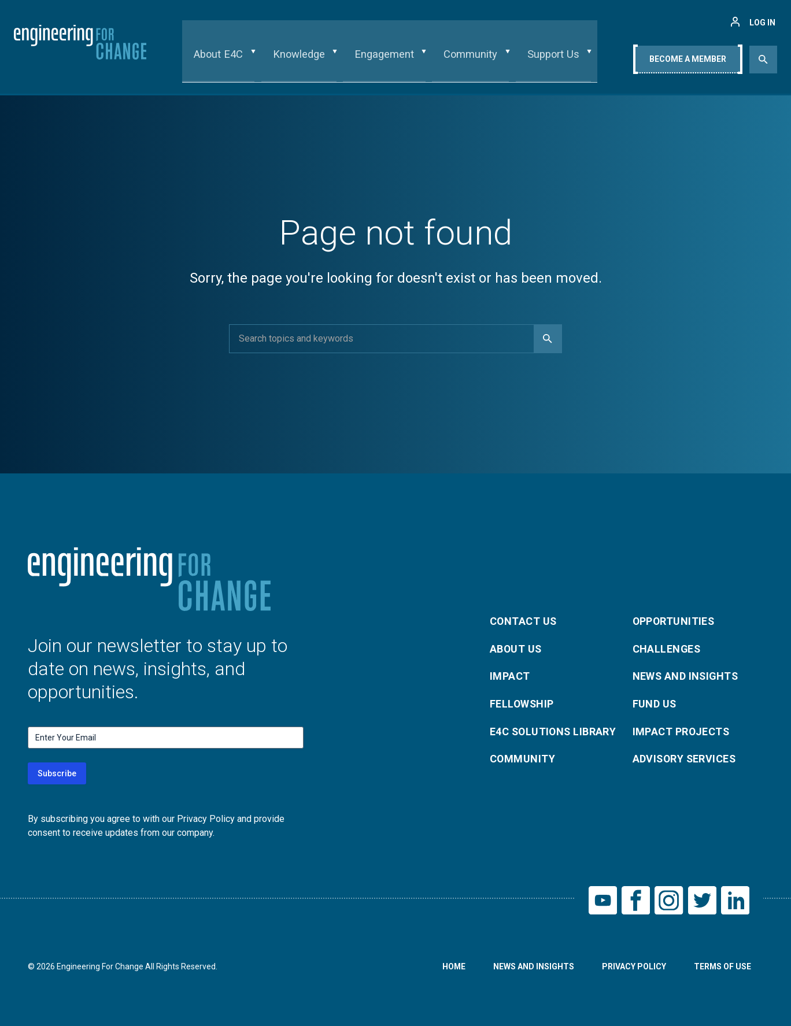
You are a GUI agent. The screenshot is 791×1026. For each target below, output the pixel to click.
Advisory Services (685, 759)
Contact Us (524, 620)
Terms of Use (722, 967)
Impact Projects (682, 731)
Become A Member (687, 61)
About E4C (229, 60)
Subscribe (57, 773)
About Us (516, 648)
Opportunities (674, 620)
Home (453, 967)
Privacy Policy (633, 967)
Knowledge (305, 60)
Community (468, 60)
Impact (510, 676)
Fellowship (522, 704)
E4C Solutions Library (554, 731)
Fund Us (655, 704)
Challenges (667, 648)
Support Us (546, 60)
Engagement (386, 60)
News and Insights (687, 676)
